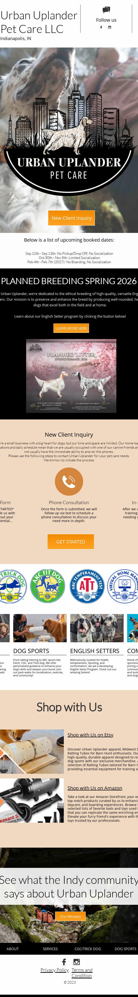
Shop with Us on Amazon (95, 788)
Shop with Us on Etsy (90, 735)
